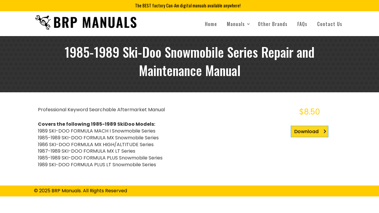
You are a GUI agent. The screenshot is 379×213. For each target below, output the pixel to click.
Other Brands (273, 24)
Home (211, 24)
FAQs (302, 24)
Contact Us (329, 24)
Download (306, 131)
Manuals (236, 24)
